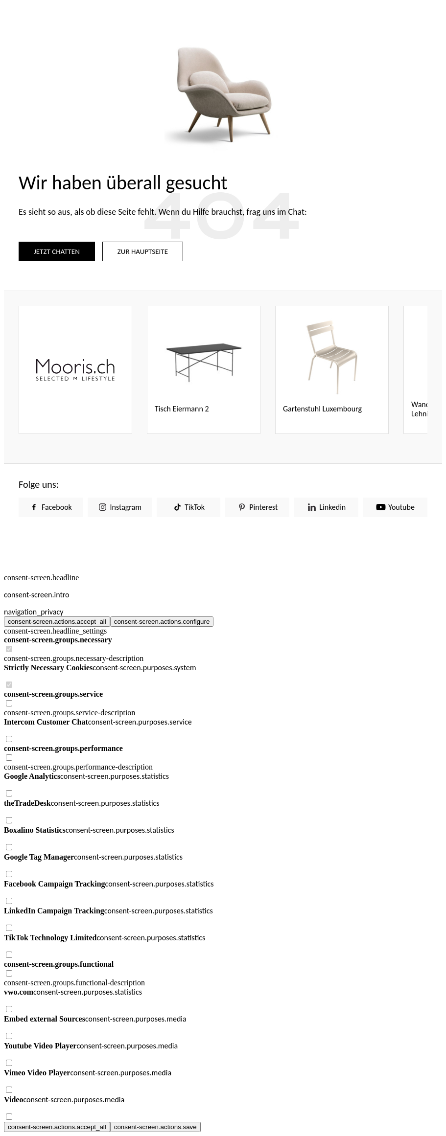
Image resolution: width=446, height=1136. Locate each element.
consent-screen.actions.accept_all (57, 621)
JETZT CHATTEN (57, 251)
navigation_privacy (34, 611)
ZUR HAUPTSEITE (142, 251)
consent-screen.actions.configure (162, 621)
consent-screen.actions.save (155, 1127)
